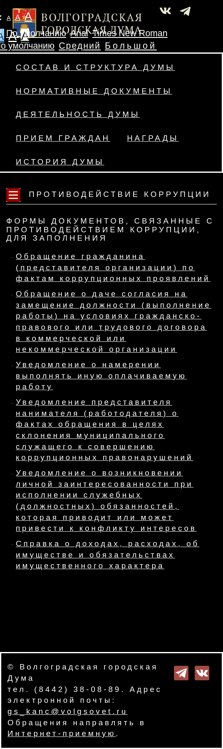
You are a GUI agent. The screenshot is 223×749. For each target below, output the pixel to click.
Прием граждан (63, 138)
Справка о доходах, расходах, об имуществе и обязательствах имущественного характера (107, 554)
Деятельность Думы (78, 114)
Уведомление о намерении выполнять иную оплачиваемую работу (101, 375)
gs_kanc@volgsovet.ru (67, 711)
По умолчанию (36, 33)
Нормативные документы (94, 91)
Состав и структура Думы (95, 67)
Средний (80, 46)
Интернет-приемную (61, 733)
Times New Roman (130, 33)
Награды (152, 138)
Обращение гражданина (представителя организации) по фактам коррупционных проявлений (113, 267)
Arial (79, 33)
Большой (131, 46)
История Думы (60, 161)
